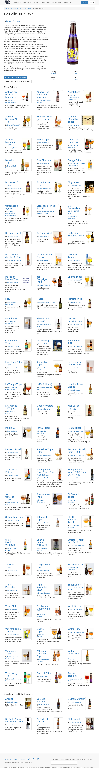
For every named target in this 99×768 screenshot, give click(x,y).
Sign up (84, 2)
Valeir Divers (74, 606)
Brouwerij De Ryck (43, 142)
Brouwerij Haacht (43, 570)
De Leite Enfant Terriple (45, 256)
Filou (7, 299)
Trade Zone (16, 2)
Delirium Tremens (72, 256)
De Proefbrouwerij (75, 185)
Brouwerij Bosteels (12, 590)
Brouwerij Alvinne (75, 125)
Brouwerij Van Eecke (76, 346)
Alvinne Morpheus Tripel (10, 142)
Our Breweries (45, 2)
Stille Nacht (74, 719)
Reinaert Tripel (13, 449)
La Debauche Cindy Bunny (75, 363)
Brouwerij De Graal (12, 236)
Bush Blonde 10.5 (43, 183)
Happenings (56, 2)
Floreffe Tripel (75, 299)
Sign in (92, 2)
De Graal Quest (13, 233)
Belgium (53, 73)
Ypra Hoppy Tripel (11, 674)
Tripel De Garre (76, 564)
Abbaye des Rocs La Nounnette (11, 94)
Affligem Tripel (44, 116)
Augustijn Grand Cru (73, 140)
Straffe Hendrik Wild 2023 (76, 541)
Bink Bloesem (44, 160)
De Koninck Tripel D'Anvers (76, 234)
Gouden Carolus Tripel (75, 319)
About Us (67, 2)
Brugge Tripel (75, 160)
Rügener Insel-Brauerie (14, 368)
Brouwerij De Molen (13, 282)
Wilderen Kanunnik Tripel (42, 654)
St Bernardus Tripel (75, 495)
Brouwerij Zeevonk (44, 676)
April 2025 (27, 8)
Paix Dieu (10, 428)
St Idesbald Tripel (42, 518)
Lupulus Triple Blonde (75, 385)
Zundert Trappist (72, 674)
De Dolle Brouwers (13, 21)
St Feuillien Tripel (14, 517)
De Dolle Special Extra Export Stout (14, 720)
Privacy (16, 759)
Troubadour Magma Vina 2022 (43, 609)
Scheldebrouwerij (12, 475)
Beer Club (27, 2)
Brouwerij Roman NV (13, 125)
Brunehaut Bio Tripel (12, 183)
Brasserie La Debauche (77, 368)
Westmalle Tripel (10, 652)
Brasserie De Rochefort (45, 455)
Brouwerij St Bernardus (77, 632)
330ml (76, 79)
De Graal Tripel (44, 233)
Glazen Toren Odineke (43, 319)
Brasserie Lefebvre (75, 302)
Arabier (9, 699)
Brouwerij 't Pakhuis (44, 285)
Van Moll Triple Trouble (13, 630)
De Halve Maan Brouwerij (77, 545)
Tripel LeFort (74, 584)
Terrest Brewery (12, 609)
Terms (23, 759)
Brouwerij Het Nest (44, 478)
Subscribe (73, 763)
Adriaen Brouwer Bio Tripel (11, 119)
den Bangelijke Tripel (42, 279)
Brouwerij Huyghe (75, 260)
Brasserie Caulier (12, 431)
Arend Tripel (43, 139)
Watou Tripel (74, 629)
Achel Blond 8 (75, 92)
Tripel (76, 73)
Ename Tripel (75, 276)
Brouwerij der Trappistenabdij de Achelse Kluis (73, 97)
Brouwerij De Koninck (76, 239)
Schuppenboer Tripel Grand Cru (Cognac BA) (45, 472)
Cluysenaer (73, 182)
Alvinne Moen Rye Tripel (73, 119)
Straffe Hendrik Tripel (72, 520)
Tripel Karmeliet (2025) (42, 587)
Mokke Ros (73, 405)
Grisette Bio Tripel (11, 342)
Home (7, 8)
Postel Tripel (74, 428)
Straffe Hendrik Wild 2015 (10, 542)
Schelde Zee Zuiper (11, 470)
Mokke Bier (73, 409)
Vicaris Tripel (40, 630)
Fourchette (11, 318)
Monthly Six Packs (16, 8)
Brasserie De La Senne (14, 260)
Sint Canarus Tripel (9, 497)
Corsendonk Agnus (11, 207)
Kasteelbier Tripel (42, 363)
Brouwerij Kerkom (43, 163)
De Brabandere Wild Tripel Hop (74, 210)
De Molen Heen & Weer (12, 278)
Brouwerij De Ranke (44, 344)
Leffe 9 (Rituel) (44, 384)
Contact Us (7, 759)
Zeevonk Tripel (44, 673)
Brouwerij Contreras (76, 609)
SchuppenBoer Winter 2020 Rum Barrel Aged (77, 472)
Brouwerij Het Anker (76, 324)
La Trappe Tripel (13, 384)
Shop (36, 2)
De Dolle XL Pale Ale (42, 720)
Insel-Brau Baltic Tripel (13, 363)
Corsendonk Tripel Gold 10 (46, 207)
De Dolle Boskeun (41, 700)
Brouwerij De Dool (12, 570)
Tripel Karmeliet (10, 586)
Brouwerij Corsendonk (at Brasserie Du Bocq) (11, 213)
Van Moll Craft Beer (13, 635)
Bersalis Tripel (9, 161)
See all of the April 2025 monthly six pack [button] (17, 81)
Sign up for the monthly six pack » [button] (15, 77)
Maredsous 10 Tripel (11, 407)
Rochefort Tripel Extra (45, 450)
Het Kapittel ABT (74, 342)
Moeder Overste (45, 405)
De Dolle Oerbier (76, 699)
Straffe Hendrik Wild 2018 (42, 542)
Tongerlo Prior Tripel (44, 565)
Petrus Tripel (43, 428)
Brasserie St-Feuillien (13, 346)
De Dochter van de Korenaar (46, 302)
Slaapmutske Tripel (43, 495)
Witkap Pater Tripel (74, 652)
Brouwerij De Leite (43, 260)
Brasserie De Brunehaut (14, 188)
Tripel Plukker (12, 606)
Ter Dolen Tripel (10, 565)
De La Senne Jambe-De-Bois (13, 256)
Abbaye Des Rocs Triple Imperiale (43, 94)
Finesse (41, 299)
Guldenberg (43, 340)
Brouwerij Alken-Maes (45, 120)
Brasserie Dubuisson (44, 188)
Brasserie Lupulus (75, 390)
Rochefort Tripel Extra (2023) (76, 450)
